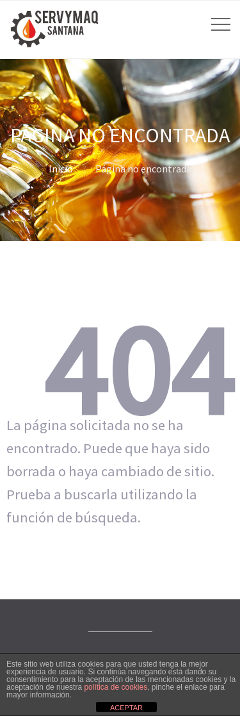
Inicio (61, 168)
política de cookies (115, 687)
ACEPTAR (126, 708)
